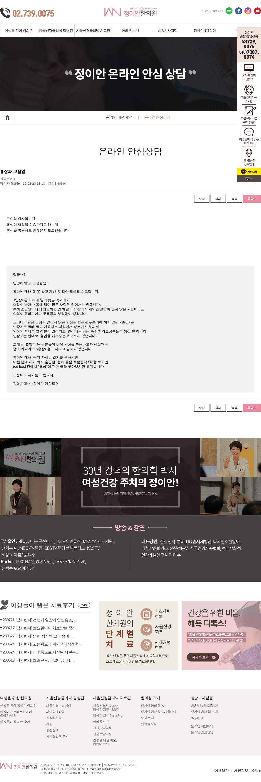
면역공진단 (100, 722)
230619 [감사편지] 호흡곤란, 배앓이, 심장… (38, 660)
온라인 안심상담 (157, 117)
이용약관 (222, 770)
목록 (234, 199)
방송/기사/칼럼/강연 (204, 705)
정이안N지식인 (205, 30)
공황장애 (52, 730)
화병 (49, 724)
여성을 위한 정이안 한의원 (18, 705)
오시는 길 (147, 718)
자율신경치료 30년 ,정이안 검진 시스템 (106, 707)
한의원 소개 (130, 30)
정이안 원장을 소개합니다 (158, 711)
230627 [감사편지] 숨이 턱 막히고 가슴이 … (38, 636)
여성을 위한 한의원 (19, 30)
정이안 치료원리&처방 (108, 715)
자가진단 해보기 (57, 736)
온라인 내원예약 (119, 117)
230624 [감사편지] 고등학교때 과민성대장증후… (42, 644)
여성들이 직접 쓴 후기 (15, 722)
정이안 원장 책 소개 (204, 711)
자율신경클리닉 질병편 (56, 30)
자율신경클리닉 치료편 (93, 30)
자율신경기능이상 (58, 705)
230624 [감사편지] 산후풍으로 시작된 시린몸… (41, 652)
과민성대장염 (55, 711)
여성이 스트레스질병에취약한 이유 (16, 713)
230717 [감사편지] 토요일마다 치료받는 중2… (40, 628)
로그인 (205, 11)
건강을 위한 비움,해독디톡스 (105, 742)
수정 (202, 199)
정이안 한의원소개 (153, 705)
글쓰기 (252, 198)
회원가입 (217, 11)
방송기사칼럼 (167, 30)
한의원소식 (148, 724)
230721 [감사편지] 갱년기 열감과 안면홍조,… (40, 620)
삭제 (218, 199)
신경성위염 (54, 718)
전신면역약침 (102, 728)
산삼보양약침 (102, 734)
